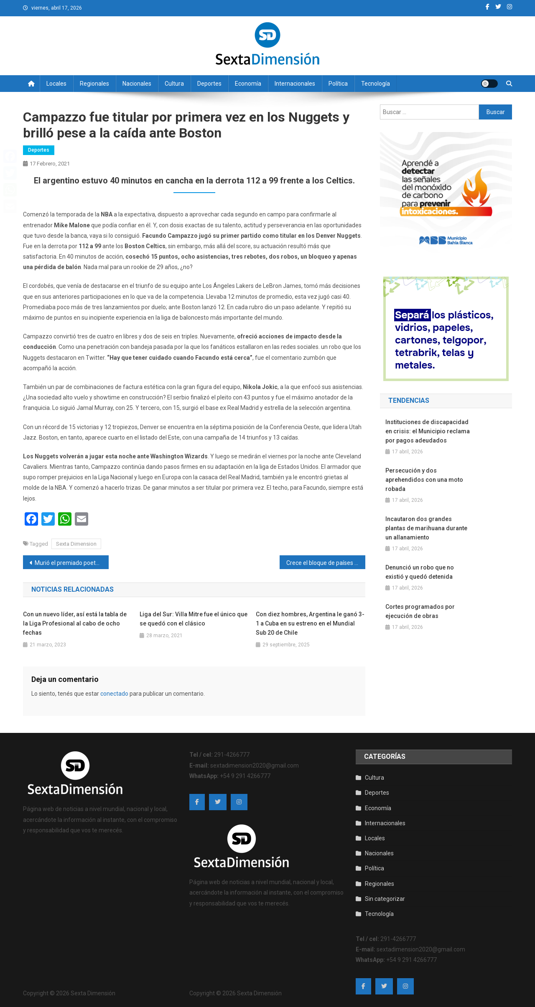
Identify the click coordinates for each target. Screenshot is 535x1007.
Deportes (209, 83)
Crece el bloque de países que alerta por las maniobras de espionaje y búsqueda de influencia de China (325, 562)
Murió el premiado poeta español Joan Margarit (72, 562)
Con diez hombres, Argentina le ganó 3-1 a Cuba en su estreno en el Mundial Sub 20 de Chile (310, 623)
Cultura (174, 83)
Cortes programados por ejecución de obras (420, 611)
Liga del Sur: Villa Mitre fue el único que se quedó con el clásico (193, 619)
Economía (248, 83)
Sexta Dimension (76, 544)
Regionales (94, 83)
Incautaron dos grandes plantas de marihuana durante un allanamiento (426, 528)
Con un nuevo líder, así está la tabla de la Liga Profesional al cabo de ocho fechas (75, 623)
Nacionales (136, 83)
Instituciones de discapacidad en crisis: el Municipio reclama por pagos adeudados (427, 431)
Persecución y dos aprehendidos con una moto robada (424, 479)
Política (338, 83)
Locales (56, 83)
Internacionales (295, 83)
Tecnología (375, 83)
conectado (114, 693)
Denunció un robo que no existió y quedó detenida (419, 572)
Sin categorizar (385, 898)
